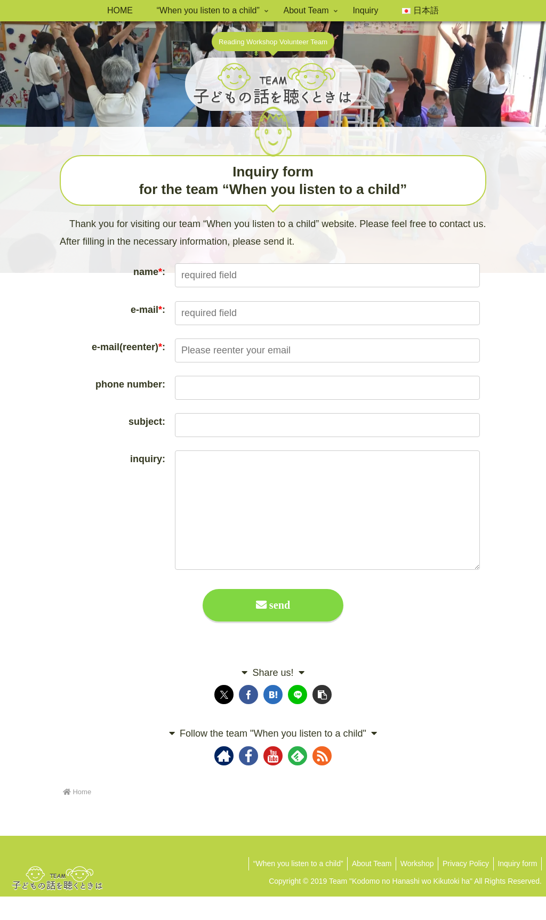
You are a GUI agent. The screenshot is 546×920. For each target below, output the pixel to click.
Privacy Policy (462, 887)
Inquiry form (516, 887)
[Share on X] (224, 718)
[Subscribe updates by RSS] (322, 779)
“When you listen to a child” (287, 887)
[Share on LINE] (297, 718)
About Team (363, 887)
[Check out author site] (224, 779)
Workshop (411, 887)
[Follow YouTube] (273, 779)
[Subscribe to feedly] (297, 779)
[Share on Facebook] (248, 718)
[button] (322, 718)
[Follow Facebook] (248, 779)
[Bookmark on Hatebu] (273, 718)
